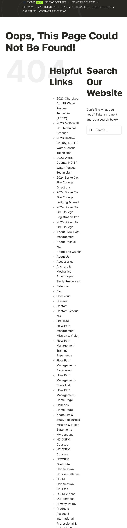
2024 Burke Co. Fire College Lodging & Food (68, 197)
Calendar (63, 286)
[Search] (90, 130)
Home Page (65, 410)
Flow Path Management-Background (66, 365)
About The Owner (69, 251)
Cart (60, 291)
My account (65, 434)
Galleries (63, 405)
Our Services (65, 499)
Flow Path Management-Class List (66, 380)
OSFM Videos (66, 494)
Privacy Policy (66, 504)
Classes (62, 301)
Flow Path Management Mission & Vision (68, 330)
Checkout (63, 296)
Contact (62, 306)
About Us (63, 256)
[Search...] (104, 130)
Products (63, 508)
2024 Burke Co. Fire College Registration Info (68, 212)
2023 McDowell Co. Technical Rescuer (68, 128)
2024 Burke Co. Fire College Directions (68, 182)
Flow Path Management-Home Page (66, 395)
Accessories (65, 261)
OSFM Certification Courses (65, 484)
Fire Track (63, 321)
